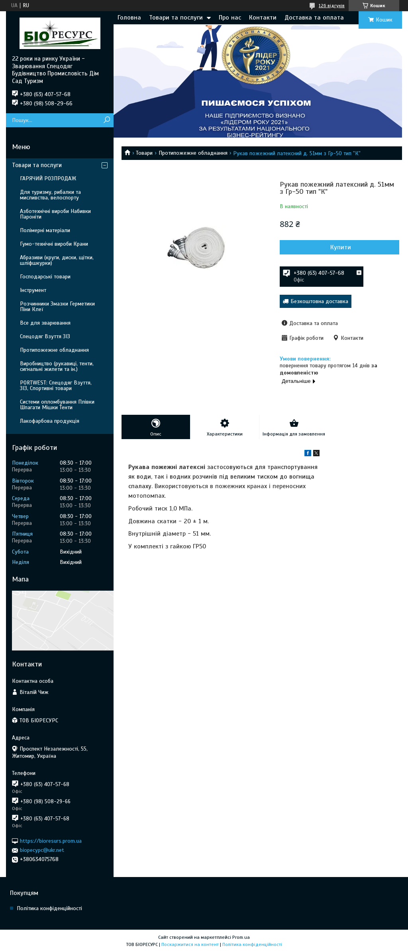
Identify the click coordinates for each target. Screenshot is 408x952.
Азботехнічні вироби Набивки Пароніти (55, 214)
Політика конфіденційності (49, 908)
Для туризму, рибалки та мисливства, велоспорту (50, 195)
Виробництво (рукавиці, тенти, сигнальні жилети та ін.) (57, 366)
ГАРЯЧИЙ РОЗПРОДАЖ (48, 178)
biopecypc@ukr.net (42, 850)
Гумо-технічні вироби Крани (54, 243)
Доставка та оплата (314, 18)
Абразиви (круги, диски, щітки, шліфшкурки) (57, 260)
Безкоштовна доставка (319, 301)
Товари (144, 153)
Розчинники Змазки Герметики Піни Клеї (57, 306)
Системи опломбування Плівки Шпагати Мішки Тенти (57, 404)
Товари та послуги (176, 18)
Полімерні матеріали (45, 230)
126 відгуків (332, 5)
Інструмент (33, 290)
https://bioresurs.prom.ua (51, 841)
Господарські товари (45, 276)
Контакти (263, 18)
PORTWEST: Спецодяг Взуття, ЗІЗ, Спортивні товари (56, 385)
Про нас (230, 18)
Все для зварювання (45, 322)
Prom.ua (241, 937)
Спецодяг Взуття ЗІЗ (45, 336)
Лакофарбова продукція (49, 421)
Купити (340, 247)
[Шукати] (107, 120)
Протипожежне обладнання (193, 153)
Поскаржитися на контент (190, 944)
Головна (129, 18)
